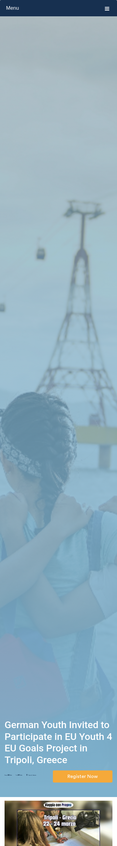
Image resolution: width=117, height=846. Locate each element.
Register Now (82, 776)
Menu (57, 8)
